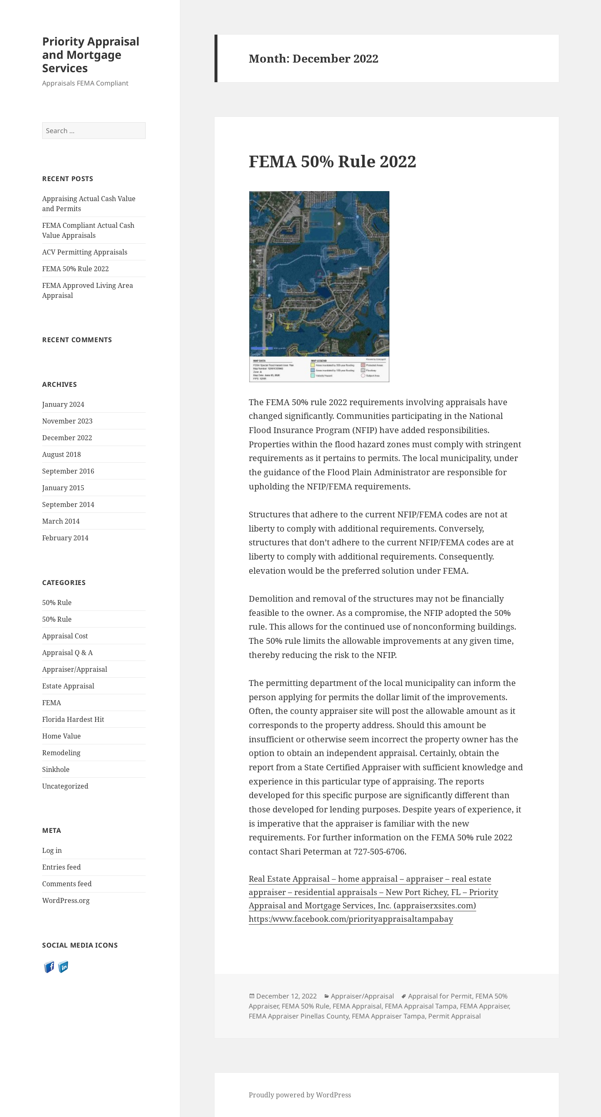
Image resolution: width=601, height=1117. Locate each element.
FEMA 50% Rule (305, 1006)
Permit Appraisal (454, 1016)
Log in (52, 850)
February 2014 (65, 537)
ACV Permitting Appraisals (84, 252)
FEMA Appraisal (357, 1006)
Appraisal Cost (65, 635)
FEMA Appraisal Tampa (421, 1006)
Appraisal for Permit (440, 996)
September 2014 (68, 504)
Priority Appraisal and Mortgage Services (90, 54)
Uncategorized (65, 785)
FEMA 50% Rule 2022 (75, 268)
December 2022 (67, 437)
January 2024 (63, 404)
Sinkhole (56, 769)
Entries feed (61, 867)
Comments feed (67, 883)
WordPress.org (66, 900)
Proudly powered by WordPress (300, 1094)
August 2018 (61, 454)
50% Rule (57, 602)
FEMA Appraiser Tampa (388, 1016)
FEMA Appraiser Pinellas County (298, 1016)
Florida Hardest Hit (73, 719)
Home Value (61, 735)
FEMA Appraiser (484, 1006)
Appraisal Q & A (67, 652)
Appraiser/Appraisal (74, 668)
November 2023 (67, 421)
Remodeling (61, 752)
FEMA (51, 702)
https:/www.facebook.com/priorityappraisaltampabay (351, 918)
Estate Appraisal (68, 685)
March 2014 (61, 521)
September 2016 (68, 471)
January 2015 (63, 487)
